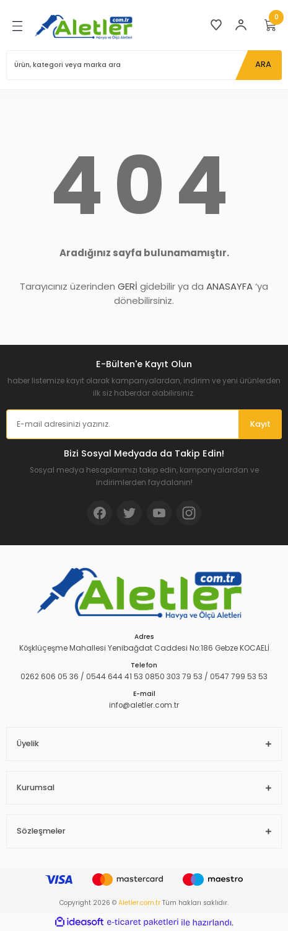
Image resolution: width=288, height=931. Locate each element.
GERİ (127, 286)
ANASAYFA (229, 286)
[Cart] (271, 25)
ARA (263, 64)
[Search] (144, 65)
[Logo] (85, 26)
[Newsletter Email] (144, 424)
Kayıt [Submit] (260, 424)
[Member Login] (241, 25)
